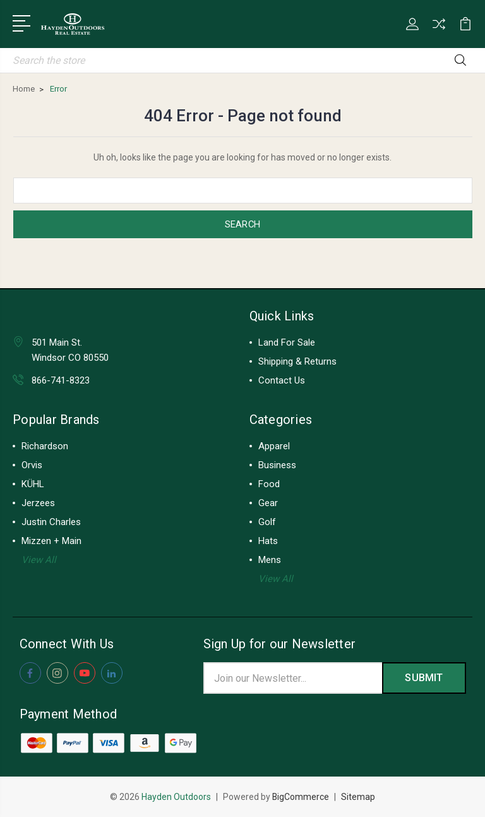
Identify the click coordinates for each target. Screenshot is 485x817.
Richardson (44, 446)
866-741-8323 (61, 380)
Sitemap (359, 797)
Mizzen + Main (51, 541)
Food (269, 484)
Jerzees (38, 503)
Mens (269, 560)
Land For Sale (286, 342)
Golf (267, 522)
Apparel (274, 446)
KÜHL (32, 484)
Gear (268, 503)
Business (277, 465)
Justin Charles (51, 522)
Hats (268, 541)
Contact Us (281, 380)
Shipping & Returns (297, 361)
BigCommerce (301, 797)
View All (38, 560)
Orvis (31, 465)
